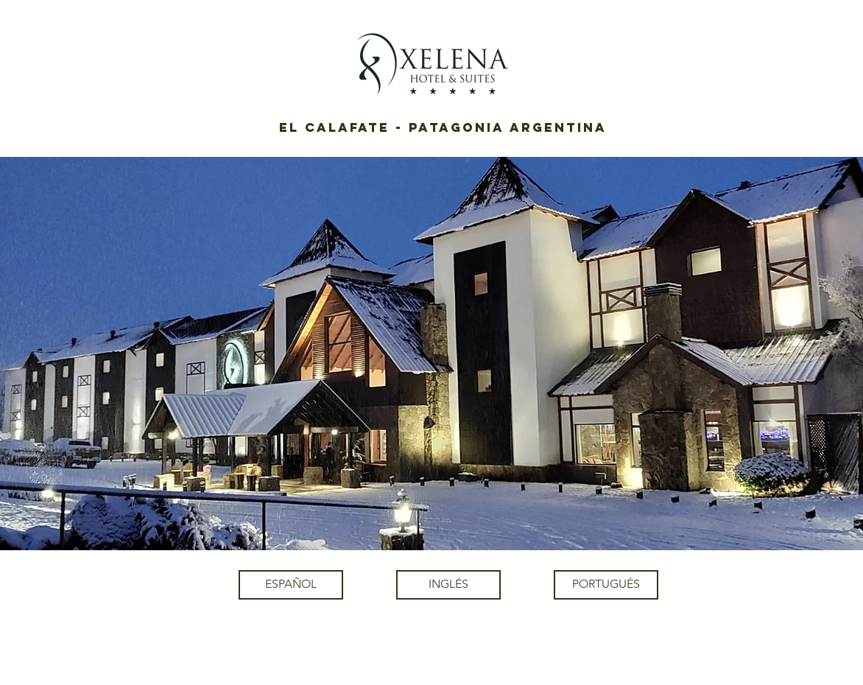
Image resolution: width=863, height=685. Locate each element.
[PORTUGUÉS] (606, 585)
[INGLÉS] (448, 585)
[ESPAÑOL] (291, 585)
